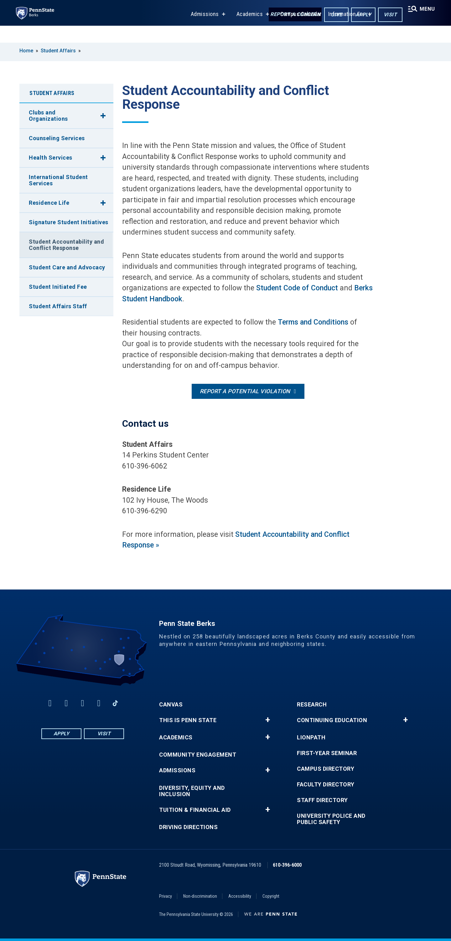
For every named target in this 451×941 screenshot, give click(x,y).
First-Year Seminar (327, 753)
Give (331, 15)
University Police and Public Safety (331, 819)
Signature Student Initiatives (68, 222)
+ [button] (267, 720)
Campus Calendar (298, 31)
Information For (343, 31)
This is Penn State (187, 720)
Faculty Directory (326, 784)
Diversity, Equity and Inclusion (192, 791)
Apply (358, 15)
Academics (246, 31)
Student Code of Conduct (297, 288)
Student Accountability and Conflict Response (66, 244)
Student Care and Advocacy (67, 267)
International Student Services (58, 180)
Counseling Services (57, 138)
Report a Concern (290, 15)
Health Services (50, 157)
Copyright (270, 896)
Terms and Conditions (313, 322)
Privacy (165, 896)
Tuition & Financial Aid (195, 810)
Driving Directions (188, 827)
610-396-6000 (287, 865)
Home (26, 51)
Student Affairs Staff (58, 306)
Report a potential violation (245, 391)
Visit (385, 15)
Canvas (171, 704)
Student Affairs (58, 51)
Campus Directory (325, 769)
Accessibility (239, 896)
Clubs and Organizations (48, 115)
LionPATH (311, 737)
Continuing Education (332, 720)
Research (312, 704)
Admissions (201, 31)
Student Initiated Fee (58, 286)
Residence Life (49, 202)
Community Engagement (197, 755)
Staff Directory (322, 800)
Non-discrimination (200, 896)
